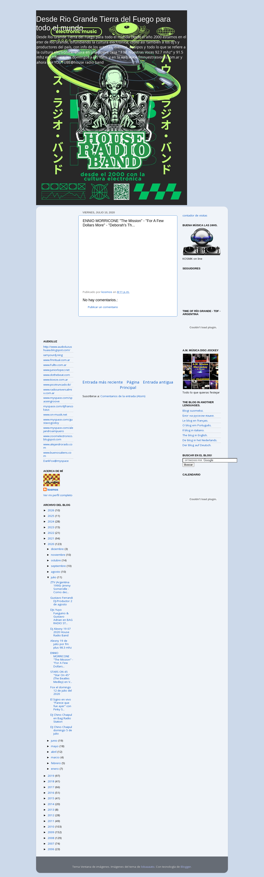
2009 (51, 832)
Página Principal (129, 384)
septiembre (59, 566)
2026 (51, 510)
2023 (51, 527)
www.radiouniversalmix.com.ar (57, 391)
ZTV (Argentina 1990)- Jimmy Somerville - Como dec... (60, 587)
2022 (51, 533)
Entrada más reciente (102, 382)
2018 (51, 781)
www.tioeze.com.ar (55, 379)
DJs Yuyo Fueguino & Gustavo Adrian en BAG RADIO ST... (61, 616)
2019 (51, 776)
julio (54, 577)
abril (54, 752)
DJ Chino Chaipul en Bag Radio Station (61, 718)
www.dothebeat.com (56, 375)
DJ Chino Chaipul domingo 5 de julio (61, 730)
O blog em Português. (197, 425)
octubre (56, 560)
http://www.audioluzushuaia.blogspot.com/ (57, 348)
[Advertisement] (128, 348)
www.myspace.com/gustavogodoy (58, 421)
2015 (51, 798)
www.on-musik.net (55, 414)
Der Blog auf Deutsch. (197, 445)
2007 (51, 843)
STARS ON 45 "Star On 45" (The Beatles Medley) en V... (61, 677)
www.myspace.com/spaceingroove (57, 399)
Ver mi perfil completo (57, 495)
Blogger (186, 867)
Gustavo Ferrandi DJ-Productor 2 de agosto (61, 601)
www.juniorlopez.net (56, 370)
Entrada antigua (158, 382)
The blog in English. (195, 435)
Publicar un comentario (103, 307)
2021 (51, 538)
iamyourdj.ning (53, 355)
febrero (56, 763)
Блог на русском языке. (198, 415)
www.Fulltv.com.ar (54, 365)
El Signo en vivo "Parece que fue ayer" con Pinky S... (60, 704)
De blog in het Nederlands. (200, 440)
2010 (51, 826)
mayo (55, 746)
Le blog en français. (195, 420)
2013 (51, 809)
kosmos (52, 489)
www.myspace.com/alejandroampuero (58, 429)
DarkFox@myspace (56, 461)
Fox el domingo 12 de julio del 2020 (61, 690)
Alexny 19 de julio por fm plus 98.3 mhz (61, 644)
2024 (51, 521)
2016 (51, 793)
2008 (51, 838)
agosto (56, 572)
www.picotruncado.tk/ (57, 384)
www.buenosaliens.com (57, 454)
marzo (55, 757)
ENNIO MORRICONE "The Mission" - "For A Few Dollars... (61, 659)
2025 (51, 516)
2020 (51, 544)
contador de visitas (195, 215)
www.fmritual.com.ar (56, 360)
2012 (51, 815)
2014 (51, 804)
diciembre (58, 549)
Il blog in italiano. (193, 430)
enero (55, 769)
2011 (51, 821)
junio (54, 740)
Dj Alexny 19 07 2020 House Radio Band (60, 632)
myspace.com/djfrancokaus (58, 407)
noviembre (58, 555)
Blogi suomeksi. (193, 410)
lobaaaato (147, 867)
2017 (51, 787)
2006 (51, 849)
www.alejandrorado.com (57, 445)
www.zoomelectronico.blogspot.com (58, 437)
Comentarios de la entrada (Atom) (122, 396)
